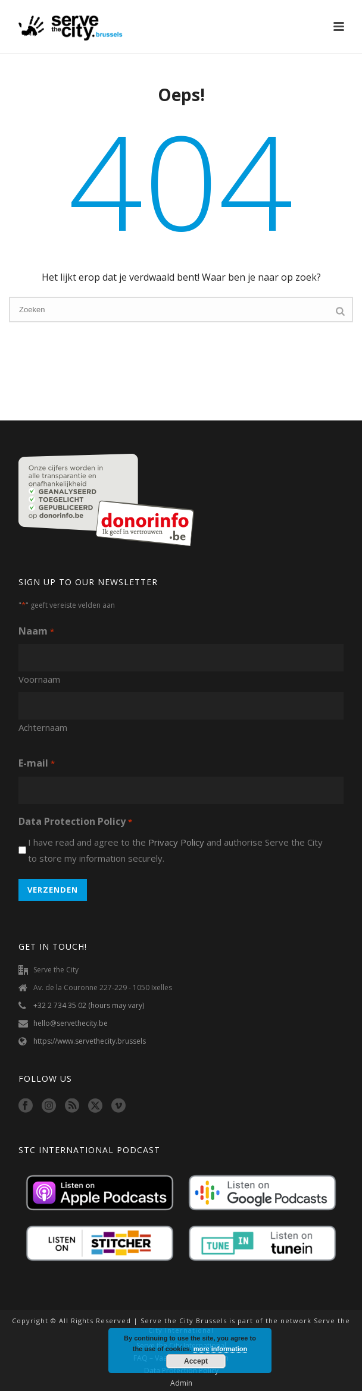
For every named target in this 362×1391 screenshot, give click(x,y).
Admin (181, 1383)
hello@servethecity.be (70, 1023)
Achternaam (42, 727)
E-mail (36, 764)
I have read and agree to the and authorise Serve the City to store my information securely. (175, 850)
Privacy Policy (176, 842)
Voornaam (39, 679)
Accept (196, 1361)
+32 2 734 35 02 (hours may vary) (88, 1005)
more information (220, 1348)
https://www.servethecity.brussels (89, 1041)
